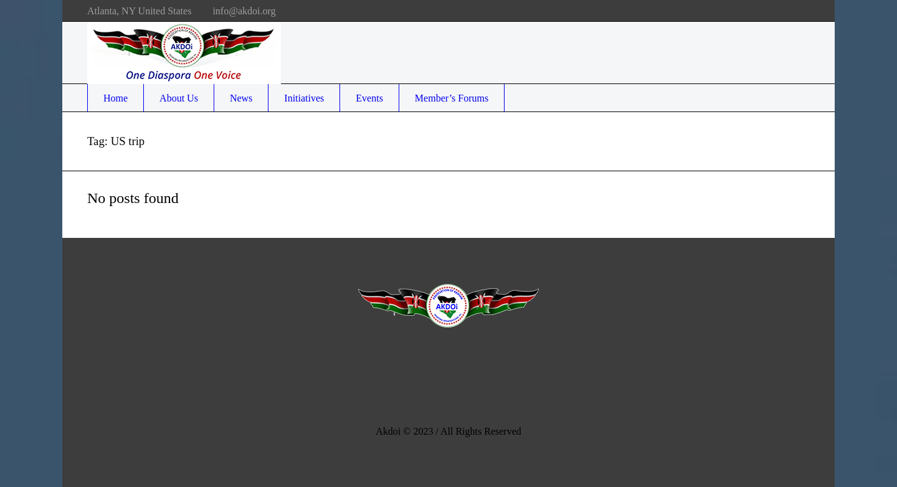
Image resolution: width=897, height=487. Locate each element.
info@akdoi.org (243, 11)
